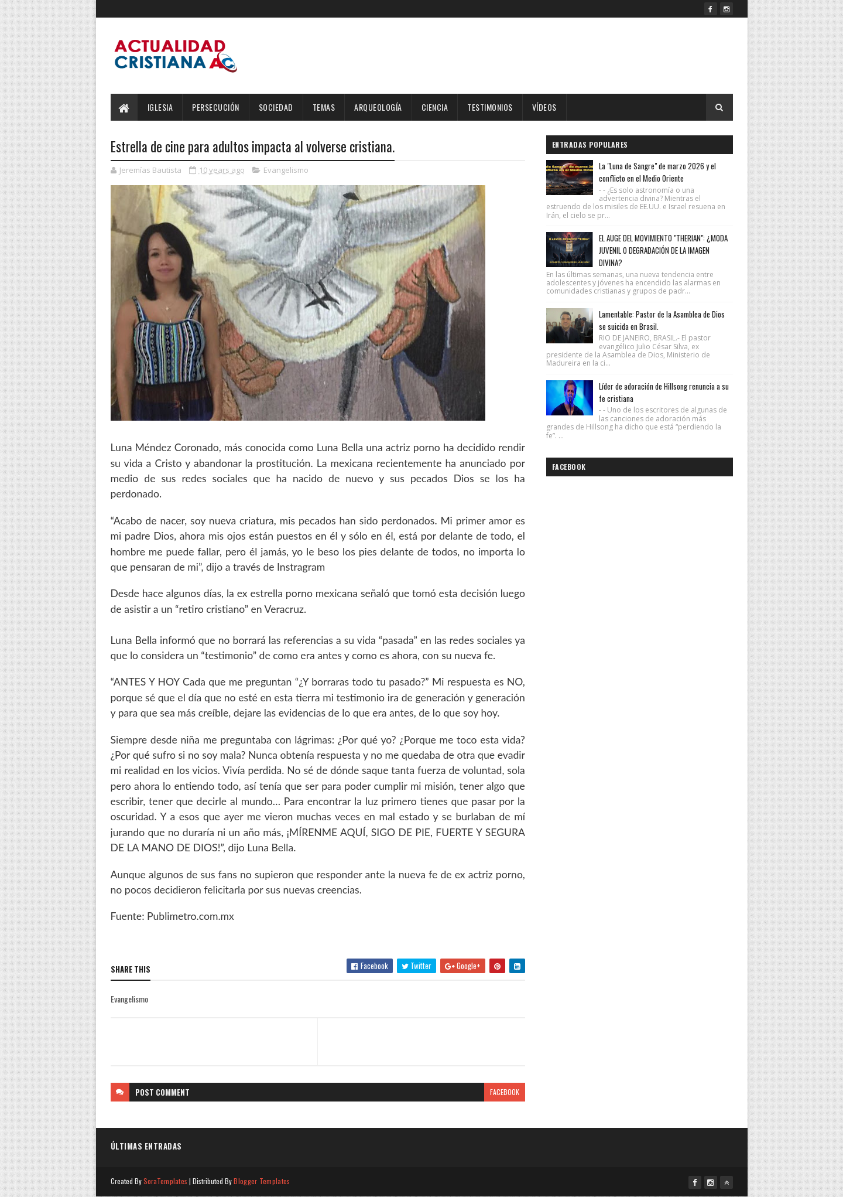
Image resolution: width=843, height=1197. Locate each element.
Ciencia (435, 107)
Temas (324, 107)
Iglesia (160, 107)
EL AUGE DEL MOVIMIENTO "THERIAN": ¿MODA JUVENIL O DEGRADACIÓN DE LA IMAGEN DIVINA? (663, 250)
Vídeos (544, 107)
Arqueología (378, 107)
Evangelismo (286, 170)
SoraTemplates (165, 1181)
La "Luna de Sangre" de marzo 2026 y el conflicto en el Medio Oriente (657, 172)
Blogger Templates (262, 1181)
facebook (504, 1092)
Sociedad (276, 107)
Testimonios (490, 107)
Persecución (215, 107)
